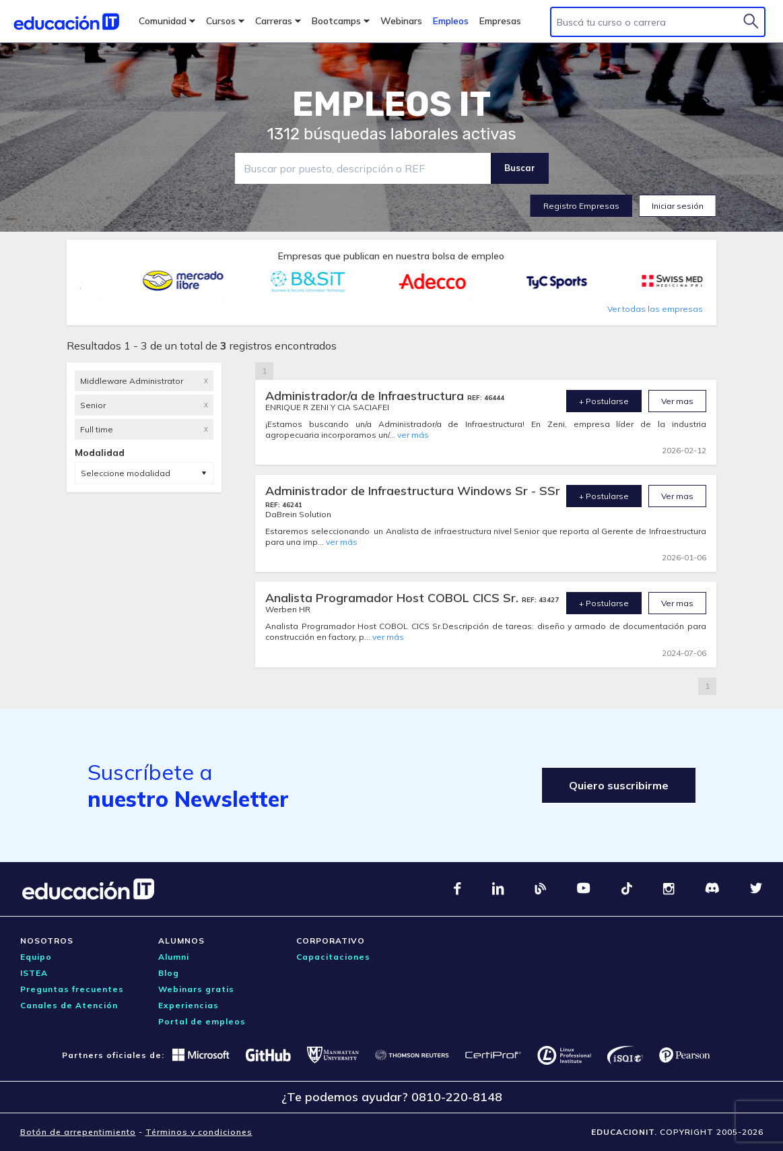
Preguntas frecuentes (72, 989)
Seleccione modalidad (125, 473)
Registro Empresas (581, 206)
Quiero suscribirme (619, 785)
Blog (168, 973)
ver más (413, 435)
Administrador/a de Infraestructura (366, 395)
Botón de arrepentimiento (78, 1132)
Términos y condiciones (198, 1132)
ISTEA (34, 973)
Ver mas (677, 401)
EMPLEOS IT (391, 104)
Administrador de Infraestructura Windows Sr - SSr (412, 490)
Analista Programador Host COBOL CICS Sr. (393, 597)
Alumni (173, 957)
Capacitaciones (333, 957)
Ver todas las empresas (655, 309)
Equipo (36, 957)
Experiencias (188, 1005)
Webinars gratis (196, 989)
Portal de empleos (202, 1021)
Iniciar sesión (678, 206)
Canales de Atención (69, 1005)
